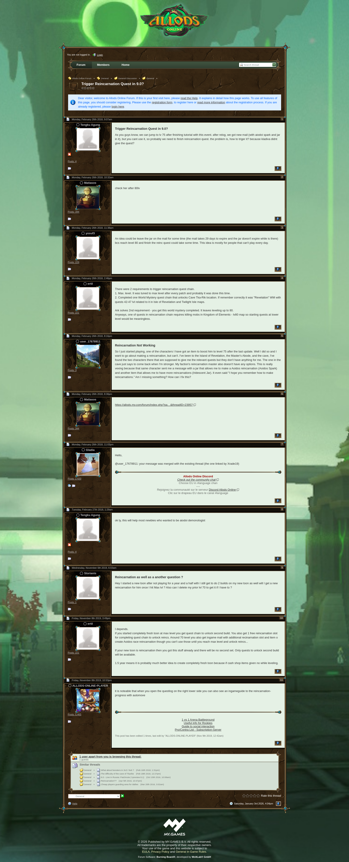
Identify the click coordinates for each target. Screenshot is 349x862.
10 (281, 618)
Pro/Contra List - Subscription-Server (198, 729)
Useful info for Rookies (198, 723)
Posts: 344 (73, 211)
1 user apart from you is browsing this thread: (110, 756)
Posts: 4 (72, 161)
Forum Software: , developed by (174, 857)
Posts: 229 (73, 262)
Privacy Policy (160, 851)
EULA (146, 851)
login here (118, 106)
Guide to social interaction (198, 726)
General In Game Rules (191, 851)
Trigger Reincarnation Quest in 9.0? (112, 84)
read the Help (189, 98)
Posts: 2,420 (74, 478)
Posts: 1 (72, 602)
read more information (211, 102)
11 (281, 680)
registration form (162, 102)
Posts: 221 (73, 312)
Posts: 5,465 (74, 714)
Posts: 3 (72, 370)
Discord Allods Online (222, 489)
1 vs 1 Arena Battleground (198, 719)
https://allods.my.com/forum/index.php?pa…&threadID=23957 (154, 404)
